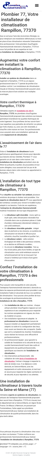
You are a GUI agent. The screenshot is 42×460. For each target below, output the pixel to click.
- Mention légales (17, 455)
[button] (37, 5)
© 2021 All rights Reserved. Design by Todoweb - (21, 453)
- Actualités (26, 455)
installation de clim (24, 111)
